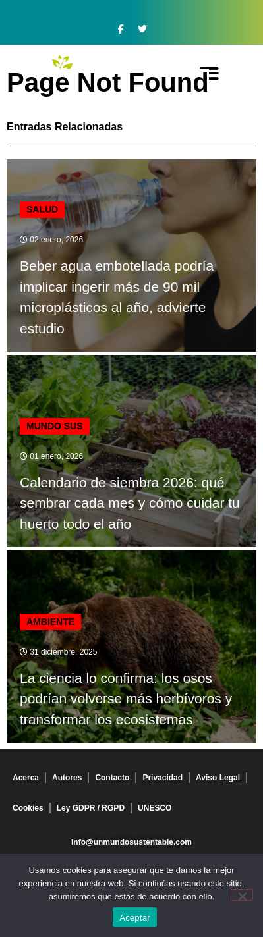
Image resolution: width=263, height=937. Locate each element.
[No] (242, 895)
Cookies (28, 808)
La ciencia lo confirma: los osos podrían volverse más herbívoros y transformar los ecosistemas (126, 698)
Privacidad (162, 777)
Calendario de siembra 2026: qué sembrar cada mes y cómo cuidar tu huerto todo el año (130, 503)
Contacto (112, 777)
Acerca (26, 777)
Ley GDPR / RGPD (91, 808)
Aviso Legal (218, 777)
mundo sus (54, 426)
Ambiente (50, 621)
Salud (42, 209)
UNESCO (154, 808)
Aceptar (134, 918)
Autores (67, 777)
